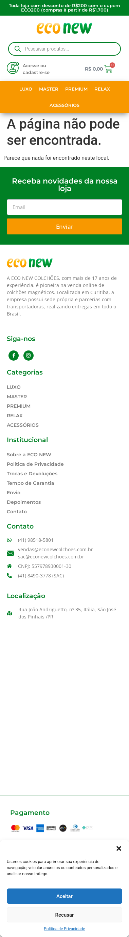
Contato (17, 512)
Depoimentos (24, 502)
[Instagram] (28, 355)
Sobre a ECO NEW (29, 455)
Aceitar (64, 896)
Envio (13, 493)
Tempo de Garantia (30, 483)
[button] (118, 848)
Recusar (64, 915)
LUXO (25, 89)
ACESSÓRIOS (64, 105)
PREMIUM (76, 89)
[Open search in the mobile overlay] (64, 49)
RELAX (102, 89)
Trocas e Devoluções (32, 474)
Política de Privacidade (64, 928)
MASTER (48, 89)
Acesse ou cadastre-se (36, 69)
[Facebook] (13, 355)
